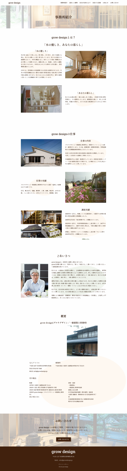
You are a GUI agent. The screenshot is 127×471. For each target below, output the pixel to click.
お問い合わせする (63, 439)
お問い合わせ (114, 3)
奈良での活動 (97, 3)
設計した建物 (73, 3)
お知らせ (105, 3)
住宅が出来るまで (85, 3)
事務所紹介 (64, 3)
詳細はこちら (85, 239)
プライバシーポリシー (63, 464)
